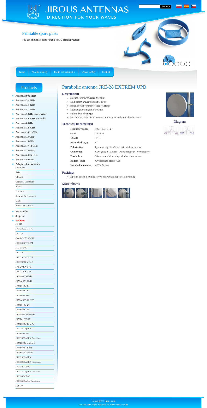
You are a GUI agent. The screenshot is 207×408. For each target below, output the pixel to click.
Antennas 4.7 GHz (25, 109)
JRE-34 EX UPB (23, 271)
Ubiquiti (19, 177)
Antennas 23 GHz (25, 150)
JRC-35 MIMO (23, 376)
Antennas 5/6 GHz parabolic (31, 118)
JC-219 (19, 224)
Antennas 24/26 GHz (26, 155)
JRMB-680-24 (22, 309)
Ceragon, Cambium (25, 181)
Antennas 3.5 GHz (25, 105)
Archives (20, 220)
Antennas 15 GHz (25, 141)
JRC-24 (19, 233)
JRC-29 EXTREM (24, 257)
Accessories (22, 211)
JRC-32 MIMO (23, 366)
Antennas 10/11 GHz (26, 132)
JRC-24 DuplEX (23, 328)
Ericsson (20, 191)
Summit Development (26, 196)
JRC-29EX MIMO (24, 262)
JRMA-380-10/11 (24, 276)
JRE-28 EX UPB (23, 266)
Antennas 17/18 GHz (26, 146)
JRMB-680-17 (22, 290)
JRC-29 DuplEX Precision (28, 362)
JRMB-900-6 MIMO (25, 343)
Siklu (18, 200)
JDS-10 (19, 385)
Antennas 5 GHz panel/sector (31, 114)
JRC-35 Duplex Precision (28, 381)
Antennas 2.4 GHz (25, 100)
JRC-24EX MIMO (24, 228)
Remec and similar (24, 205)
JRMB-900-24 (22, 333)
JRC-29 (19, 252)
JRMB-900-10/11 (24, 347)
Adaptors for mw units (28, 164)
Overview (20, 167)
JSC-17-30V (21, 247)
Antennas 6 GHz (24, 123)
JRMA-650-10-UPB (25, 314)
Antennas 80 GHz (25, 159)
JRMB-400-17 (22, 285)
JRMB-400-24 (22, 305)
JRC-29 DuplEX (23, 357)
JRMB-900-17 (22, 295)
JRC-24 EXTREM (24, 243)
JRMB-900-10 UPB (25, 324)
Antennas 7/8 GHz (25, 127)
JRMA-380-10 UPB (25, 300)
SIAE (18, 186)
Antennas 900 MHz (26, 96)
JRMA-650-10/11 (24, 281)
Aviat (18, 172)
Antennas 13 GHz (25, 137)
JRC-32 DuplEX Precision (28, 371)
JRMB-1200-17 (23, 319)
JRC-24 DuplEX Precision (28, 338)
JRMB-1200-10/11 (24, 352)
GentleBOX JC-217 (25, 238)
